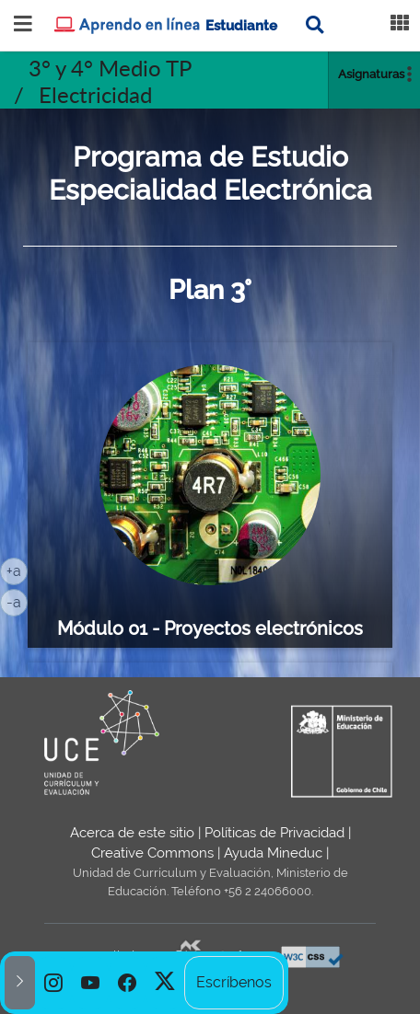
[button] (20, 982)
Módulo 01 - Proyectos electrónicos (210, 628)
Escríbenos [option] (234, 982)
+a (17, 569)
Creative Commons (152, 853)
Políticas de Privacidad (274, 832)
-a (17, 601)
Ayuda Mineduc (273, 853)
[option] (53, 982)
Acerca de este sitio (132, 832)
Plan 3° (210, 289)
